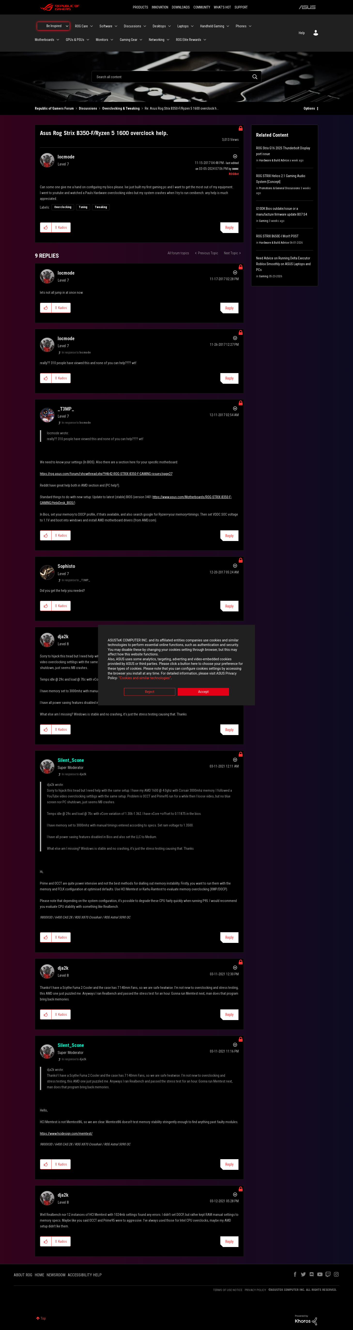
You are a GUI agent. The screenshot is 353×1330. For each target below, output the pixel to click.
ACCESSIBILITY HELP (85, 1275)
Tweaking (101, 207)
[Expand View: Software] (116, 26)
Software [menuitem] (106, 26)
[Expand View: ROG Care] (91, 26)
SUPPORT (241, 7)
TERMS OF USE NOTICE (227, 1290)
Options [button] (309, 108)
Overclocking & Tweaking (121, 108)
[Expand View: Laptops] (192, 26)
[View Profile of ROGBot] (234, 174)
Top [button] (43, 1318)
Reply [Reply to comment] (229, 308)
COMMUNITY (201, 7)
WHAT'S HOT (222, 7)
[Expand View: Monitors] (111, 39)
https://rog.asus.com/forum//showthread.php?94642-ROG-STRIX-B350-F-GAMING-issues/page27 (106, 474)
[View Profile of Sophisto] (66, 566)
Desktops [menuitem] (159, 26)
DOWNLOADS (181, 7)
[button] (46, 227)
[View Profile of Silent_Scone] (71, 760)
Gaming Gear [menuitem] (128, 40)
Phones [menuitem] (241, 26)
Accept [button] (203, 692)
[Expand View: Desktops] (169, 26)
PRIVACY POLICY (255, 1290)
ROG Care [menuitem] (81, 26)
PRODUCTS (140, 7)
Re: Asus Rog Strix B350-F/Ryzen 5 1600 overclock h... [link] (182, 108)
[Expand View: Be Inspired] (67, 26)
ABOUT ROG (23, 1275)
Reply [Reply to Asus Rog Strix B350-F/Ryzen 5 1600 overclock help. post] (229, 227)
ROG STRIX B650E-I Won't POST (277, 236)
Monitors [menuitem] (102, 40)
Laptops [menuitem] (183, 26)
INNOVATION (160, 7)
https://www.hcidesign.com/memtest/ (66, 1133)
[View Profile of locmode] (66, 157)
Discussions (88, 108)
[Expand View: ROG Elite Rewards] (204, 39)
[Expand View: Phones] (250, 26)
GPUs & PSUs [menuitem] (75, 40)
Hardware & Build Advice (274, 160)
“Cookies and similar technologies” (145, 678)
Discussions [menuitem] (132, 26)
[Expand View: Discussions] (144, 26)
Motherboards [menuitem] (44, 40)
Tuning (83, 207)
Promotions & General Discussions (279, 188)
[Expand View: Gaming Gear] (140, 39)
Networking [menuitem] (156, 40)
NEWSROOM (55, 1275)
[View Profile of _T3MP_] (66, 409)
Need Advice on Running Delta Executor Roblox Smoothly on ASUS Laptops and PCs (283, 264)
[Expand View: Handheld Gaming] (227, 26)
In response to (76, 352)
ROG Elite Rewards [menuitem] (188, 40)
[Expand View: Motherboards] (57, 39)
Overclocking (62, 207)
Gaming (263, 221)
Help (302, 33)
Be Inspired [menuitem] (53, 26)
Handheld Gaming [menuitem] (212, 26)
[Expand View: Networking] (168, 39)
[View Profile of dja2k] (63, 636)
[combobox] (176, 77)
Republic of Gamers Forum (54, 108)
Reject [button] (149, 692)
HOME (39, 1275)
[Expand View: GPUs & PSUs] (87, 39)
